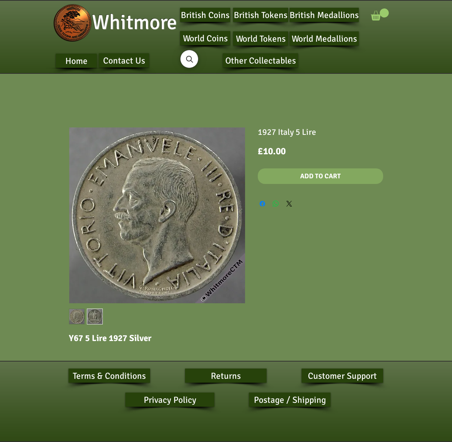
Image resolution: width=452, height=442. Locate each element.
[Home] (76, 61)
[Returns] (226, 376)
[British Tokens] (260, 15)
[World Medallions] (324, 38)
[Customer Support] (342, 376)
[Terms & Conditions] (109, 376)
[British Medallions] (324, 15)
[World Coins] (205, 38)
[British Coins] (205, 15)
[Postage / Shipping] (290, 400)
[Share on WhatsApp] (276, 203)
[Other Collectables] (260, 60)
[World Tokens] (260, 38)
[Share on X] (289, 203)
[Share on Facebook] (262, 203)
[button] (380, 14)
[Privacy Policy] (169, 400)
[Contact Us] (124, 60)
